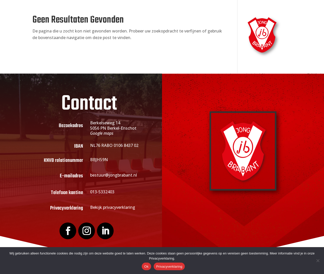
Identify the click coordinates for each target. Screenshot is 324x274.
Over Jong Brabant (97, 15)
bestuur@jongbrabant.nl (113, 175)
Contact (256, 15)
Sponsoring (200, 15)
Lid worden (139, 15)
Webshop (233, 15)
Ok (146, 266)
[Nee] (317, 260)
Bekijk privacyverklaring (112, 207)
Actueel (169, 15)
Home (65, 15)
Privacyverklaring (169, 266)
